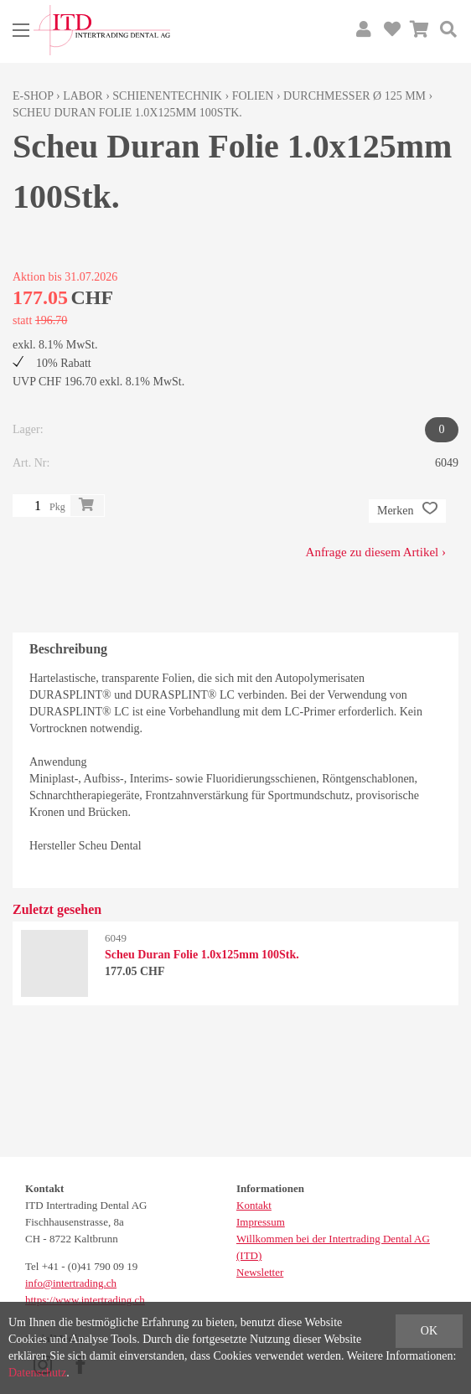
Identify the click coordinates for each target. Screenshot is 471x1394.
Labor (82, 96)
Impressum (260, 1222)
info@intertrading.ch (70, 1283)
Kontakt (254, 1205)
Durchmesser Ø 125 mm (354, 96)
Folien (253, 96)
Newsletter (259, 1272)
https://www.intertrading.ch (85, 1299)
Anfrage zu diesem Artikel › (376, 552)
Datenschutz (37, 1372)
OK (429, 1330)
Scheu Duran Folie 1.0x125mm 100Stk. (127, 112)
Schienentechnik (167, 96)
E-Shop (33, 96)
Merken (407, 511)
